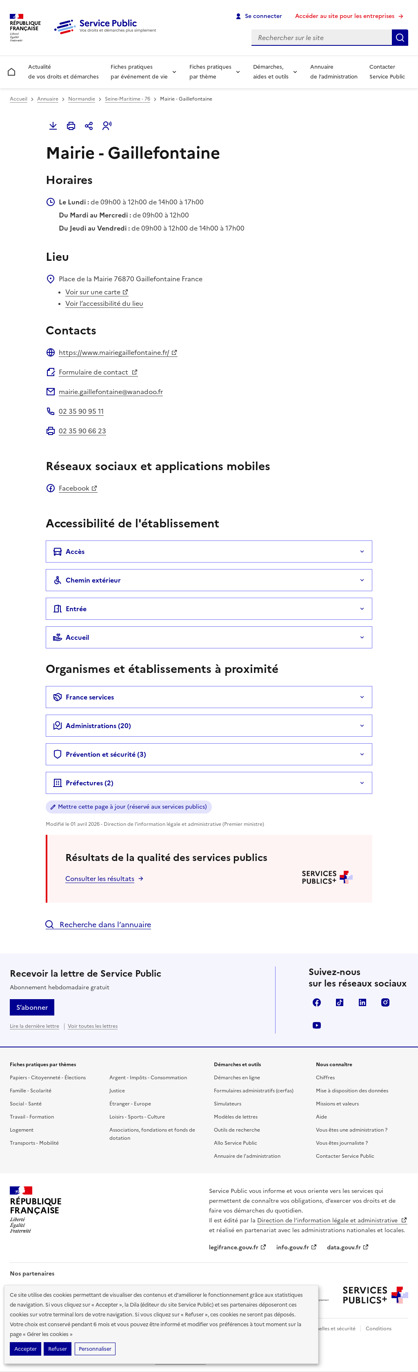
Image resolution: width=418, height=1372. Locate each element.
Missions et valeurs (337, 1103)
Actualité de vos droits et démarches (63, 72)
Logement (21, 1130)
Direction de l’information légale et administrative (332, 1220)
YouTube (317, 1025)
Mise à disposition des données (352, 1090)
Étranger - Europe (130, 1103)
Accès (68, 551)
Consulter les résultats (99, 878)
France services (83, 697)
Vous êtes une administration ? (351, 1130)
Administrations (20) (92, 725)
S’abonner (32, 1007)
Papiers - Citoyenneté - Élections (48, 1077)
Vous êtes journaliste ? (342, 1143)
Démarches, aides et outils (271, 72)
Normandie (81, 99)
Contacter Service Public (387, 72)
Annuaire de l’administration (334, 72)
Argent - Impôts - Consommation (148, 1077)
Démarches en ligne (237, 1077)
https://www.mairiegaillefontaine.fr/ (118, 352)
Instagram (385, 1002)
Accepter (25, 1349)
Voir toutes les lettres (93, 1026)
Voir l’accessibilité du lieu (104, 303)
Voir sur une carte (97, 292)
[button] (107, 126)
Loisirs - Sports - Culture (137, 1117)
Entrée (70, 609)
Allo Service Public (235, 1143)
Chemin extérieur (87, 580)
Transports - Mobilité (34, 1143)
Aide (321, 1117)
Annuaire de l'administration (247, 1156)
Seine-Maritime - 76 (127, 99)
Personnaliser (95, 1349)
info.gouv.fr (296, 1247)
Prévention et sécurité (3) (99, 754)
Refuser (57, 1349)
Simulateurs (227, 1103)
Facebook (78, 488)
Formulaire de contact (98, 372)
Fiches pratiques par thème (210, 72)
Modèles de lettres (236, 1117)
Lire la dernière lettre (34, 1026)
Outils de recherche (237, 1130)
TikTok (339, 1002)
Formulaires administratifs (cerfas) (253, 1090)
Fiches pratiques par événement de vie (139, 72)
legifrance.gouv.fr (238, 1247)
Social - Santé (26, 1103)
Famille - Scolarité (30, 1090)
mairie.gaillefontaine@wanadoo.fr (111, 392)
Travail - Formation (32, 1117)
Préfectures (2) (83, 783)
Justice (117, 1090)
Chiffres (325, 1077)
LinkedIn (362, 1002)
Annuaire (47, 99)
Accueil (18, 99)
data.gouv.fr (348, 1247)
